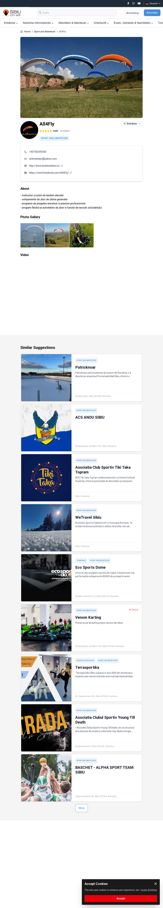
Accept (121, 898)
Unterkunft (101, 23)
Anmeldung (132, 12)
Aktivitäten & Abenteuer (73, 23)
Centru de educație (85, 660)
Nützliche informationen (38, 23)
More (82, 808)
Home (27, 31)
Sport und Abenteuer (44, 31)
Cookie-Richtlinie (148, 890)
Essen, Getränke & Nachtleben (133, 23)
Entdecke (11, 23)
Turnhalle (81, 560)
